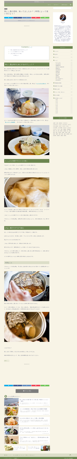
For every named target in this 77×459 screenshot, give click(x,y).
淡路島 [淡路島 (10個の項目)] (63, 132)
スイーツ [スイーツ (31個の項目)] (64, 126)
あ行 (64, 99)
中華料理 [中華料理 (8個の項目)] (64, 129)
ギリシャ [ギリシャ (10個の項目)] (69, 124)
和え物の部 (64, 64)
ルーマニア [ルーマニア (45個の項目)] (69, 127)
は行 (64, 107)
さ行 (64, 102)
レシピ (63, 60)
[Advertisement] (26, 35)
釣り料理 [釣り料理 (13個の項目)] (54, 135)
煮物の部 (64, 71)
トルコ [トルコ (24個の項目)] (67, 126)
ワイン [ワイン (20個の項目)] (59, 129)
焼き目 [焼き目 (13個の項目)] (66, 132)
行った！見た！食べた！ (63, 92)
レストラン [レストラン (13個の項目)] (54, 129)
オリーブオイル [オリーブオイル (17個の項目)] (65, 124)
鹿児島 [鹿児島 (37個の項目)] (65, 135)
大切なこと (16, 55)
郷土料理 (64, 77)
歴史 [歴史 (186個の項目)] (54, 132)
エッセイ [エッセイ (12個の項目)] (60, 124)
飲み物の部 (64, 80)
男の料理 (64, 72)
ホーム (49, 4)
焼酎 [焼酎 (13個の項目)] (69, 132)
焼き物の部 (64, 69)
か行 (64, 101)
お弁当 (63, 54)
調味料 (64, 75)
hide (30, 47)
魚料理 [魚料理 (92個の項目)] (62, 135)
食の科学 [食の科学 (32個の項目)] (58, 135)
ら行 (64, 111)
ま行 (64, 108)
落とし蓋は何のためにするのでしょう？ (19, 49)
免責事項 (15, 458)
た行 (64, 104)
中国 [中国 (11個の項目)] (61, 129)
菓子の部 (64, 74)
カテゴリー (56, 4)
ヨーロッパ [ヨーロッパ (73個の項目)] (64, 127)
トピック (63, 57)
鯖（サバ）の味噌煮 (10, 122)
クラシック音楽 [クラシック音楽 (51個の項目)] (55, 126)
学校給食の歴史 (63, 82)
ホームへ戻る (27, 391)
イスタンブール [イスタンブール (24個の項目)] (55, 124)
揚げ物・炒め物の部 (64, 67)
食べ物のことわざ (63, 98)
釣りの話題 (63, 95)
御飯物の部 (64, 65)
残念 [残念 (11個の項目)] (56, 132)
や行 (64, 110)
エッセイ (63, 51)
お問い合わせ (64, 4)
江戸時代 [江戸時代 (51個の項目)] (59, 132)
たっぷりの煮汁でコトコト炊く (17, 51)
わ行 (64, 112)
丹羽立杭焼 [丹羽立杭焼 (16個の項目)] (68, 129)
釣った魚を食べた (64, 78)
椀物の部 (64, 68)
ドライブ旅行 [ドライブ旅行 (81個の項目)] (55, 127)
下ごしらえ (64, 62)
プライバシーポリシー (8, 458)
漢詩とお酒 (63, 89)
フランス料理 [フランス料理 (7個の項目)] (60, 127)
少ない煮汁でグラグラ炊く (16, 53)
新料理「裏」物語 (63, 86)
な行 (64, 105)
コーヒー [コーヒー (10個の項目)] (60, 126)
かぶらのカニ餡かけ (41, 83)
